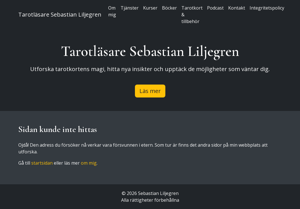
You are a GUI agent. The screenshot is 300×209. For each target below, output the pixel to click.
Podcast (215, 8)
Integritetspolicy (267, 8)
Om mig (112, 11)
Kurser (150, 8)
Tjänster (130, 8)
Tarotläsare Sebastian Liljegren (59, 14)
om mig (89, 163)
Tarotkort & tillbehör (192, 14)
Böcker (169, 8)
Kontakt (236, 8)
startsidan (42, 163)
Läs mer (150, 91)
